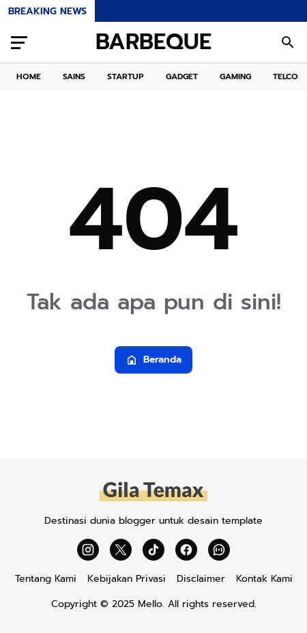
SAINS (74, 76)
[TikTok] (153, 550)
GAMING (235, 76)
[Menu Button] (19, 42)
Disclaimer (201, 579)
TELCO (285, 76)
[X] (121, 550)
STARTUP (125, 76)
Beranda (153, 359)
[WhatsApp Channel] (219, 550)
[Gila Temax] (153, 499)
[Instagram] (88, 550)
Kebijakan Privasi (126, 579)
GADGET (182, 76)
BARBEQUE (153, 42)
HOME (28, 76)
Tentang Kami (45, 579)
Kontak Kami (264, 579)
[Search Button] (288, 42)
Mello (150, 604)
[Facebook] (186, 550)
